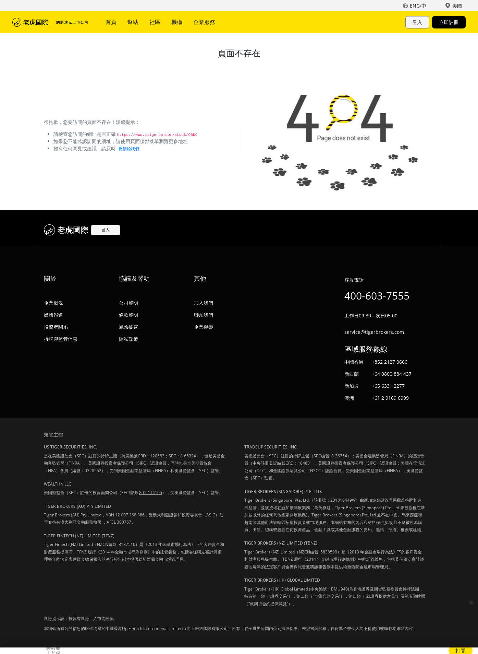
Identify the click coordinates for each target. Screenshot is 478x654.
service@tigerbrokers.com (374, 332)
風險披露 (128, 327)
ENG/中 (418, 5)
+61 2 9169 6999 (390, 398)
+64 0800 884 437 (392, 374)
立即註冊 (448, 22)
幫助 (132, 22)
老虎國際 (50, 22)
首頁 (111, 22)
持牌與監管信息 (60, 339)
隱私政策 (128, 339)
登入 (417, 22)
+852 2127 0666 (389, 362)
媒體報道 (53, 315)
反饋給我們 (129, 149)
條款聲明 (128, 315)
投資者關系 (56, 327)
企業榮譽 (203, 327)
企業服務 (204, 22)
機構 (176, 22)
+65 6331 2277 (388, 386)
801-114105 (150, 492)
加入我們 (203, 303)
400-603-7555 (376, 296)
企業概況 (53, 303)
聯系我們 (203, 315)
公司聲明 (128, 303)
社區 (154, 22)
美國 (457, 5)
